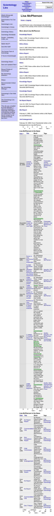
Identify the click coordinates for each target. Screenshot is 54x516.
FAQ (26, 2)
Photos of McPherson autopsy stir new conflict (29, 295)
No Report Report (25, 100)
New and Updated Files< (9, 64)
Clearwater (47, 161)
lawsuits (46, 164)
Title (27, 133)
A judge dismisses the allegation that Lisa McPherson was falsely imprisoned (29, 270)
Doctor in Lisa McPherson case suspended (29, 259)
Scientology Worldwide (8, 34)
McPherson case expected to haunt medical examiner (29, 304)
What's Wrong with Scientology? (7, 16)
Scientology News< (7, 61)
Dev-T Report (28, 505)
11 (23, 511)
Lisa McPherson (48, 164)
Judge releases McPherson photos (29, 288)
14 (40, 511)
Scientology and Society (47, 339)
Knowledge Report (25, 34)
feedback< (10, 109)
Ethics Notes (23, 44)
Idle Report (23, 110)
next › (41, 128)
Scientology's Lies (26, 7)
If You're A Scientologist (8, 56)
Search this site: (47, 2)
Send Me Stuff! (6, 46)
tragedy (28, 20)
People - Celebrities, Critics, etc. (7, 38)
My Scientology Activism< (6, 74)
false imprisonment (48, 383)
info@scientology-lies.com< (7, 117)
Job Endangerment (25, 119)
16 (50, 511)
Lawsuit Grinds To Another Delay (29, 164)
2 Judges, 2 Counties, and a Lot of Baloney (29, 337)
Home (23, 20)
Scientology (47, 422)
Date (22, 133)
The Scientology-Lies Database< (7, 100)
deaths (46, 333)
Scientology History (7, 31)
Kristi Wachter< (8, 107)
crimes (46, 162)
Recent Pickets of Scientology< (6, 70)
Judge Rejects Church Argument (29, 386)
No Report (27, 481)
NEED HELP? (5, 44)
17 (30, 512)
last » (48, 128)
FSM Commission (28, 449)
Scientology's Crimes (26, 4)
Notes (21, 62)
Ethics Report (24, 53)
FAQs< (3, 80)
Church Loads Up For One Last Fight (29, 224)
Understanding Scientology (27, 10)
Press (45, 167)
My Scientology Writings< (6, 88)
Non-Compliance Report (27, 439)
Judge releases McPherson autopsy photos (29, 280)
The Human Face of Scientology (7, 52)
